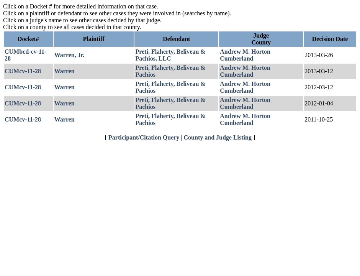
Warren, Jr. (69, 55)
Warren (64, 71)
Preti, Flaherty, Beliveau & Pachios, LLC (170, 55)
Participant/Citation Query (143, 137)
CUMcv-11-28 (23, 71)
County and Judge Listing (218, 137)
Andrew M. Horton (245, 51)
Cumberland (236, 58)
